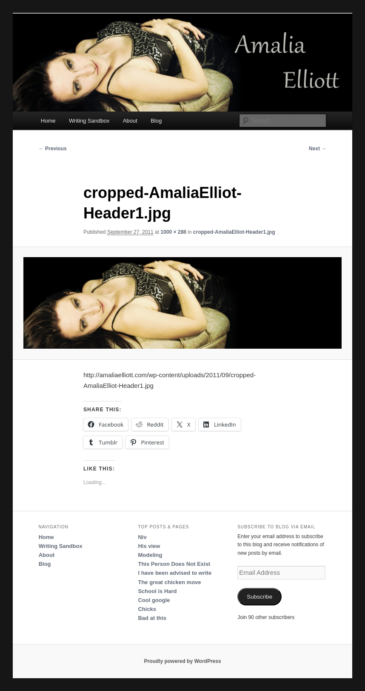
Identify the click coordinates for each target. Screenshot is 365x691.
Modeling (150, 555)
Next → (317, 149)
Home (48, 121)
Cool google (154, 600)
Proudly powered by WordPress (182, 661)
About (130, 121)
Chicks (147, 609)
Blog (156, 121)
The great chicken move (169, 582)
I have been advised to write (174, 573)
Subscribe (259, 597)
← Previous (53, 149)
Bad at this (152, 618)
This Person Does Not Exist (174, 564)
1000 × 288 (173, 232)
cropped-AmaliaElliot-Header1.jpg (234, 232)
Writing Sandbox (89, 121)
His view (149, 546)
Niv (142, 537)
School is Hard (157, 591)
